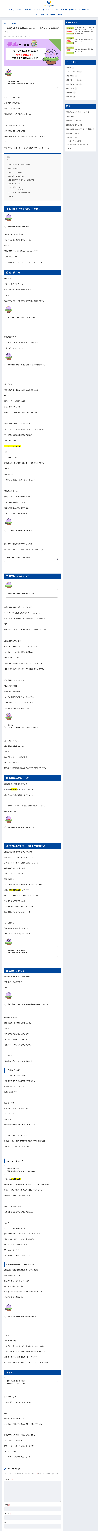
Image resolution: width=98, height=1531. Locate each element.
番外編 (52, 14)
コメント (8, 1479)
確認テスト (72, 89)
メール (7, 1514)
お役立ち (59, 14)
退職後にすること (14, 184)
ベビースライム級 (38, 10)
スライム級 (49, 10)
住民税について (15, 187)
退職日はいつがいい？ (16, 172)
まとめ (10, 197)
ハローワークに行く (16, 190)
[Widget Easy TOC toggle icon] (72, 108)
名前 (7, 1505)
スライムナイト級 (61, 10)
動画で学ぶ (85, 10)
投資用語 (71, 98)
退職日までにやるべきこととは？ (19, 165)
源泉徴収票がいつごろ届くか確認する (21, 180)
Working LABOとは (15, 10)
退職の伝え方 (13, 169)
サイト (6, 1523)
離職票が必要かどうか (16, 176)
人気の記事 (27, 10)
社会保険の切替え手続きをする (20, 192)
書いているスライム (42, 14)
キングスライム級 (74, 10)
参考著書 (71, 93)
